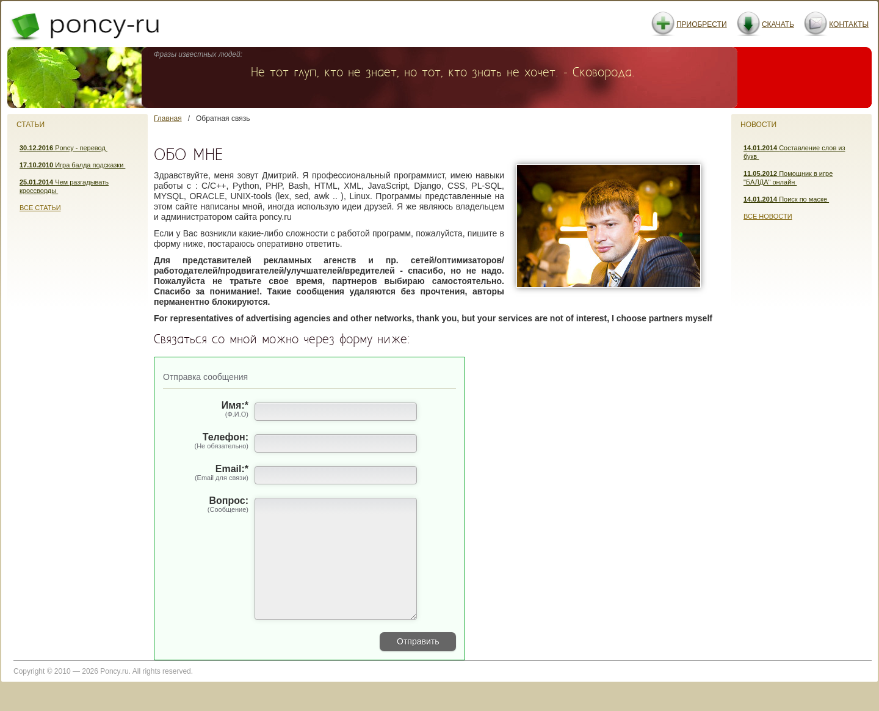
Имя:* (205, 409)
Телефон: (205, 441)
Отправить (418, 666)
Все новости (767, 216)
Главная (168, 118)
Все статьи (40, 207)
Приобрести (701, 24)
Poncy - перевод (63, 147)
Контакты (849, 24)
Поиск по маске (786, 199)
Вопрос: (205, 505)
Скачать (778, 24)
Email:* (205, 473)
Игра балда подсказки (72, 165)
